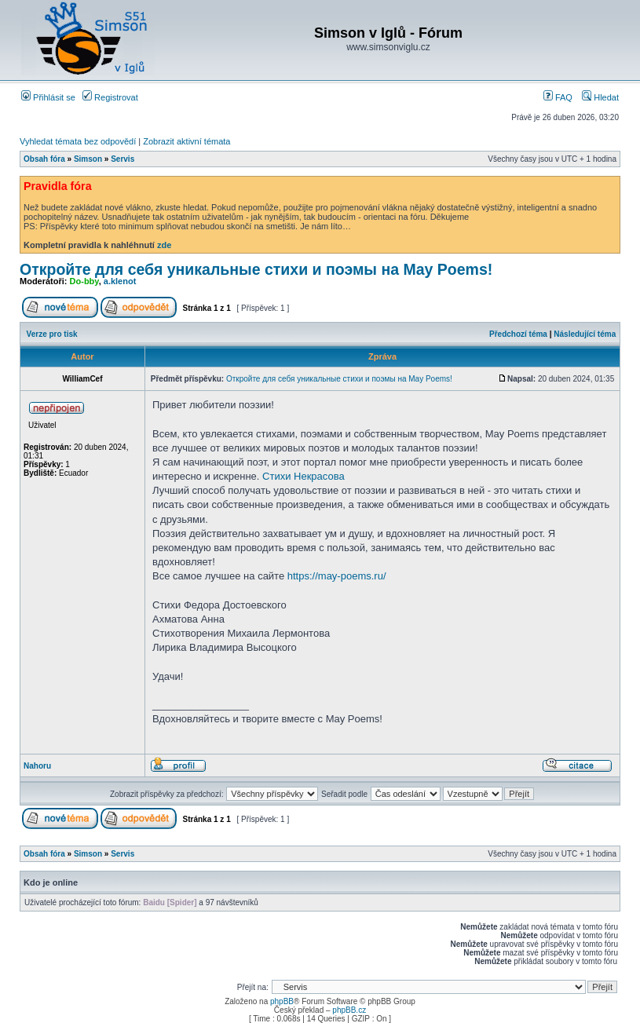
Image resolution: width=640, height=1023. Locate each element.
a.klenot (120, 281)
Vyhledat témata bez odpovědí (78, 141)
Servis (122, 159)
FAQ (557, 97)
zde (164, 245)
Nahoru (37, 766)
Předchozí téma (518, 334)
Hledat (600, 97)
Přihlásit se (48, 97)
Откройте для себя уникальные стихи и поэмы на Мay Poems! (256, 269)
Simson (88, 159)
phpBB (282, 1001)
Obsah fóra (44, 159)
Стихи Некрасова (303, 476)
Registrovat (110, 97)
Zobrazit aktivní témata (186, 141)
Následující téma (585, 334)
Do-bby (84, 281)
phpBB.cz (349, 1010)
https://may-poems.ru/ (336, 576)
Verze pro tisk (52, 334)
